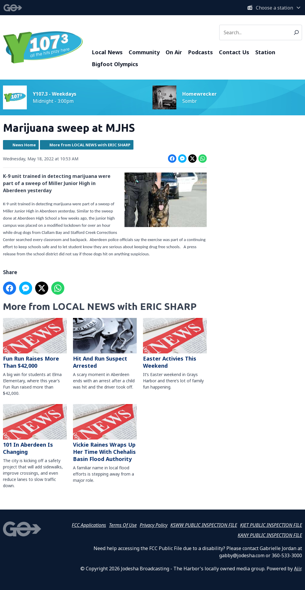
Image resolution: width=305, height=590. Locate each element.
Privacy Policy (153, 525)
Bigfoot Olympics (115, 64)
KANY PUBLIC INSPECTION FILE (270, 535)
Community (144, 52)
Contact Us (234, 52)
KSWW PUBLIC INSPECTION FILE (203, 525)
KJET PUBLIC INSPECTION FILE (271, 525)
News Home (24, 145)
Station (265, 52)
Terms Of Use (123, 525)
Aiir (297, 568)
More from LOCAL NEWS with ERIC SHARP (89, 145)
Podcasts (200, 52)
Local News (107, 52)
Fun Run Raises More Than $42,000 (35, 343)
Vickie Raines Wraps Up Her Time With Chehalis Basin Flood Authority (105, 433)
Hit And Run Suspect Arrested (105, 343)
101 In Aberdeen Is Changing (35, 429)
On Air (174, 52)
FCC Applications (89, 525)
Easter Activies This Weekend (175, 343)
